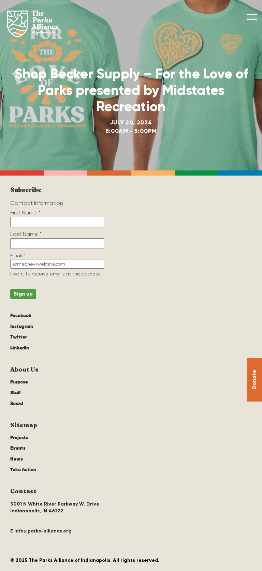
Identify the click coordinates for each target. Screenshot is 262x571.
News (16, 459)
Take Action (23, 469)
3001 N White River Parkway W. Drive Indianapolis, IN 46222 (54, 507)
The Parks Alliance (33, 23)
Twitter (18, 337)
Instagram (21, 326)
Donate (254, 379)
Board (16, 403)
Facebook (20, 315)
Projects (19, 437)
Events (18, 448)
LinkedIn (19, 348)
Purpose (19, 382)
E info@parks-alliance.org (41, 531)
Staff (15, 392)
